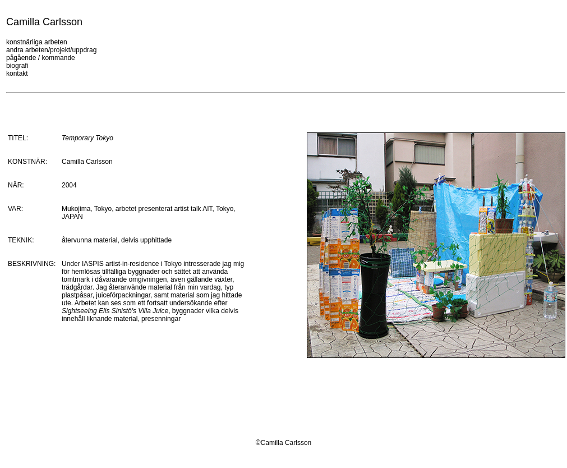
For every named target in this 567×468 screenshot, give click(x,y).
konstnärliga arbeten (36, 42)
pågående (21, 58)
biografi (17, 66)
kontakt (17, 73)
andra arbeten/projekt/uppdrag (51, 50)
